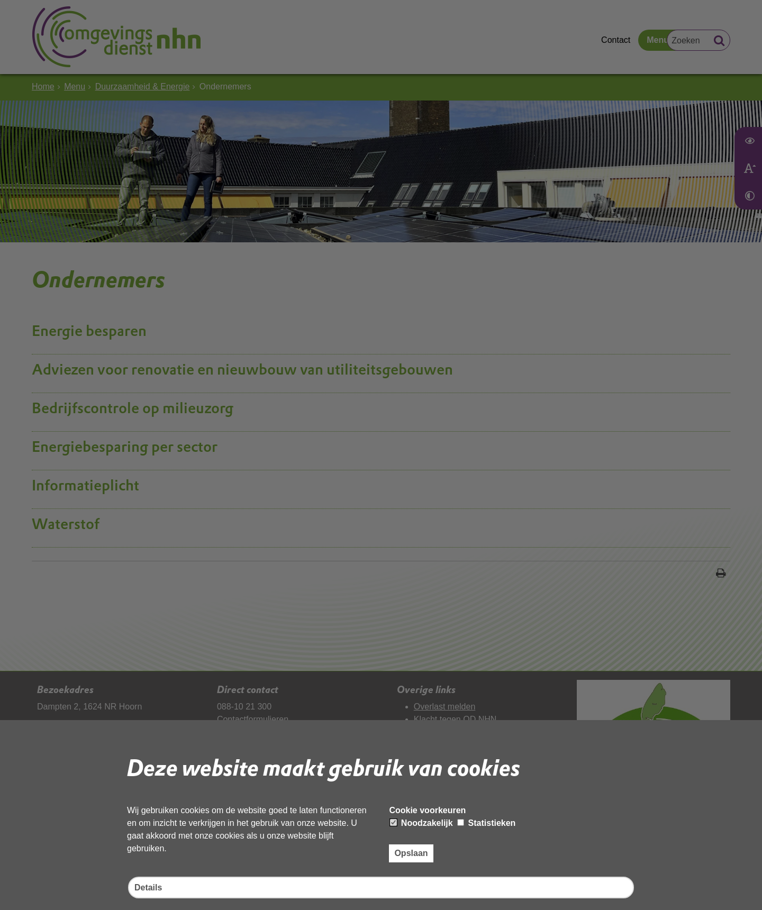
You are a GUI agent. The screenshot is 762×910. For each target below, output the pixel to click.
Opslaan (411, 853)
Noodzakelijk (421, 822)
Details (148, 887)
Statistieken (486, 822)
